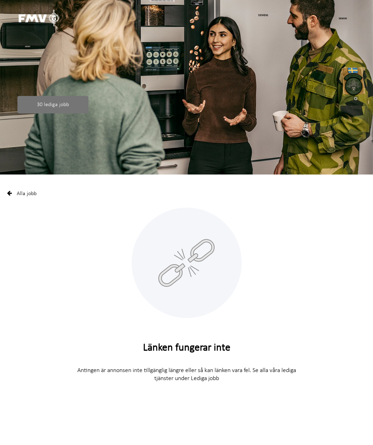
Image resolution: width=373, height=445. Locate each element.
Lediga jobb (205, 378)
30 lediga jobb (53, 104)
